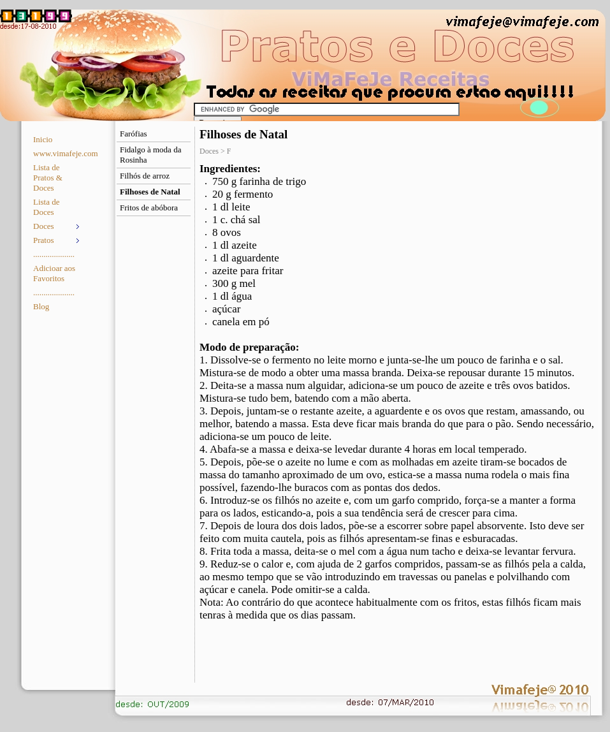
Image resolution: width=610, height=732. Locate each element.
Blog (41, 306)
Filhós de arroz (145, 175)
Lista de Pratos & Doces (47, 178)
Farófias (133, 133)
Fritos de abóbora (149, 207)
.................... (54, 254)
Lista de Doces (46, 207)
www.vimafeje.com (57, 153)
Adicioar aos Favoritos (54, 273)
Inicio (42, 139)
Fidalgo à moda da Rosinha (150, 155)
